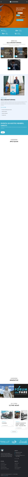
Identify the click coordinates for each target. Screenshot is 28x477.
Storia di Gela (3, 411)
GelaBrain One (6, 425)
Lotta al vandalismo (17, 468)
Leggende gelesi (17, 463)
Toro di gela (16, 464)
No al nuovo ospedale (3, 464)
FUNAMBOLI (4, 423)
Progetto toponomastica (18, 467)
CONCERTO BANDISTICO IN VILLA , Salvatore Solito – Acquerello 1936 (21, 424)
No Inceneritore (3, 463)
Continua (20, 20)
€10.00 (23, 15)
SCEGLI (24, 17)
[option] (7, 391)
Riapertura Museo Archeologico (5, 468)
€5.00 (18, 15)
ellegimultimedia (6, 475)
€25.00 (18, 17)
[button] (3, 132)
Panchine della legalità (4, 467)
